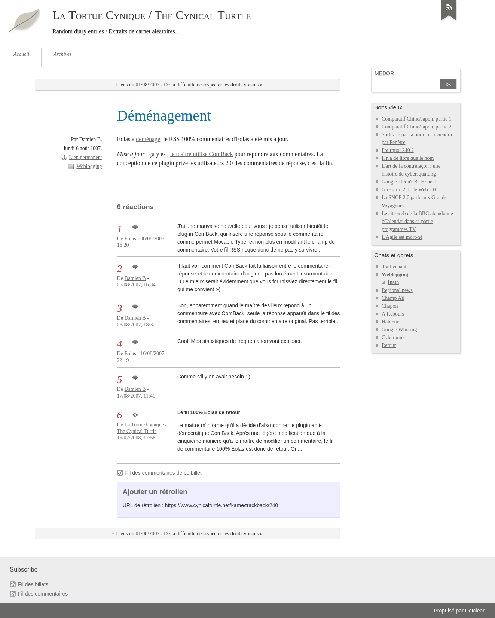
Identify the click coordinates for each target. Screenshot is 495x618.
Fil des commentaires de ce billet (163, 473)
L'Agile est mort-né (402, 237)
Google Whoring (399, 329)
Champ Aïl (393, 298)
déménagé (148, 139)
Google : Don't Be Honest (409, 182)
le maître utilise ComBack (201, 154)
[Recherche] (407, 84)
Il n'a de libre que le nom (408, 158)
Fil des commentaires (43, 594)
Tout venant (394, 267)
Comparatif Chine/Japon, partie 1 (417, 119)
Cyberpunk (393, 337)
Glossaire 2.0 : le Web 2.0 (409, 189)
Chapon (390, 306)
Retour (389, 345)
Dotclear (475, 611)
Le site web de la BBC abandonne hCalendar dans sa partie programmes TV (417, 221)
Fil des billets (33, 584)
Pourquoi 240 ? (398, 150)
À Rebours (393, 314)
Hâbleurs (391, 322)
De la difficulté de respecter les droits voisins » (213, 85)
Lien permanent (85, 157)
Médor (384, 73)
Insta (393, 282)
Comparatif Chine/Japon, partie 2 (417, 127)
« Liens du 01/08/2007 (136, 85)
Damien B (135, 278)
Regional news (397, 290)
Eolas (130, 238)
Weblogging (89, 166)
